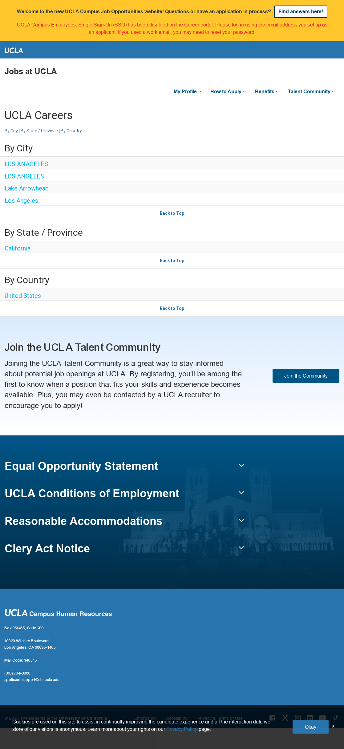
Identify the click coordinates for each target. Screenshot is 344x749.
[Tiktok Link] (335, 717)
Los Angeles (21, 200)
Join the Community (306, 375)
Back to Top (172, 213)
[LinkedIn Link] (310, 717)
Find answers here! (300, 11)
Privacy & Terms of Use (220, 718)
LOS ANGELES (24, 176)
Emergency (145, 718)
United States (23, 295)
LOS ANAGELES (26, 164)
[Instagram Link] (298, 717)
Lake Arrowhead (27, 188)
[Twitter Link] (285, 717)
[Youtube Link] (322, 717)
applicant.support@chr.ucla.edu (32, 679)
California (17, 248)
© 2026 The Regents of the (56, 718)
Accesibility (177, 718)
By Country (71, 130)
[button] (124, 469)
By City (11, 130)
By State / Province (39, 130)
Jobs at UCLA (31, 71)
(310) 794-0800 (17, 673)
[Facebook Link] (272, 717)
